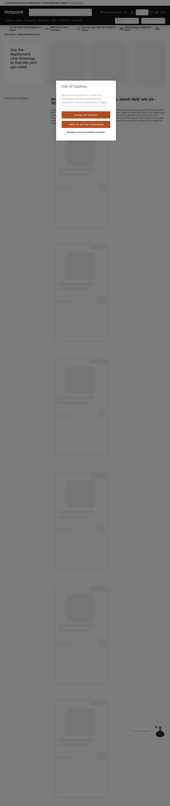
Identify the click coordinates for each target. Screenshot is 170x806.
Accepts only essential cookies (86, 132)
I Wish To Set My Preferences (86, 124)
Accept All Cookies (86, 114)
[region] (86, 111)
